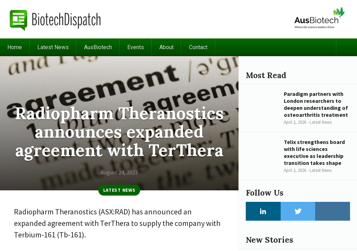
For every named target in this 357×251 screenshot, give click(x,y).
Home (14, 47)
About (166, 47)
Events (135, 47)
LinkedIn (263, 211)
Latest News (53, 47)
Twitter (298, 211)
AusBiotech (98, 47)
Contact (198, 47)
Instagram (332, 211)
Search (346, 47)
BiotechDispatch (55, 19)
